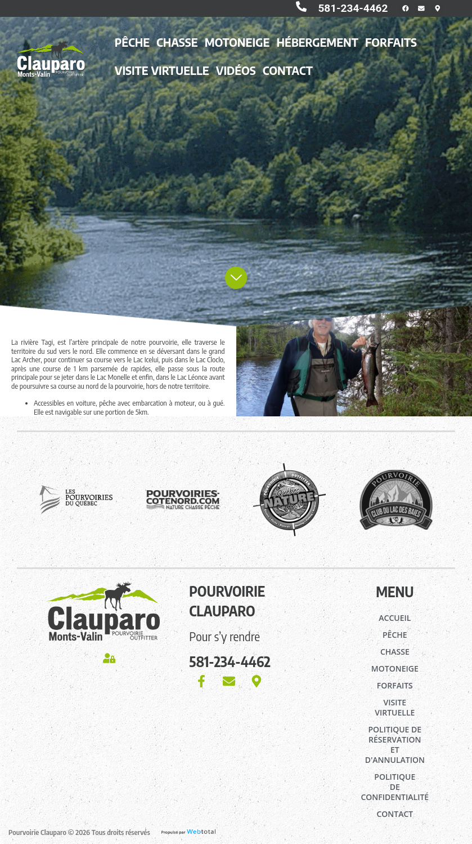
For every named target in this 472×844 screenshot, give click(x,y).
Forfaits (391, 47)
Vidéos (236, 75)
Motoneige (237, 47)
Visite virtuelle (162, 75)
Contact (288, 75)
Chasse (177, 47)
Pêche (132, 47)
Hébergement (318, 47)
